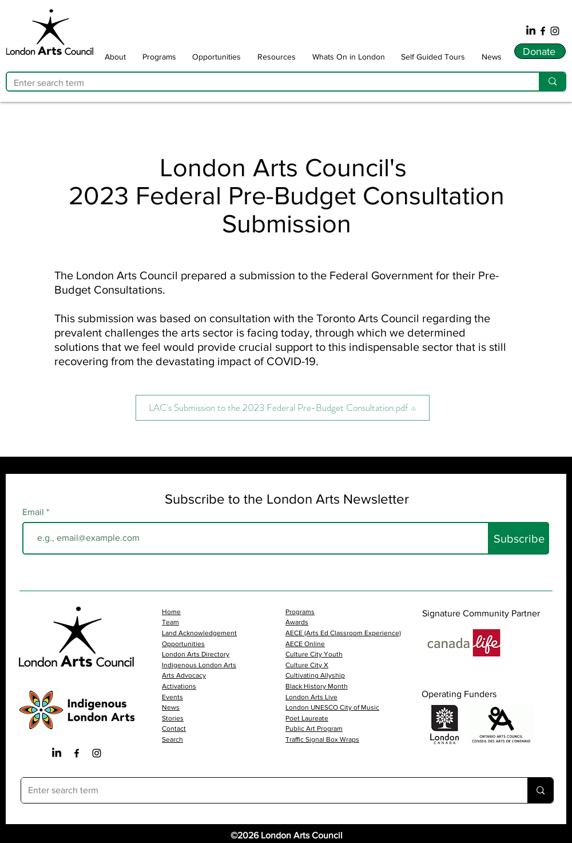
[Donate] (540, 51)
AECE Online (305, 644)
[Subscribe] (519, 538)
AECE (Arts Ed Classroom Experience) (343, 633)
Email (34, 512)
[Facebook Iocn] (76, 753)
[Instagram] (555, 31)
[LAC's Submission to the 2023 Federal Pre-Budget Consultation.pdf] (283, 408)
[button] (115, 56)
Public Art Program (314, 729)
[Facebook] (543, 31)
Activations (179, 686)
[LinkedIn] (531, 31)
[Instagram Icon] (96, 753)
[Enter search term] (264, 83)
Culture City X (306, 665)
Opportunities (183, 644)
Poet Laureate (306, 718)
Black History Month (316, 686)
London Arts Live (311, 697)
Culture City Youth (314, 654)
